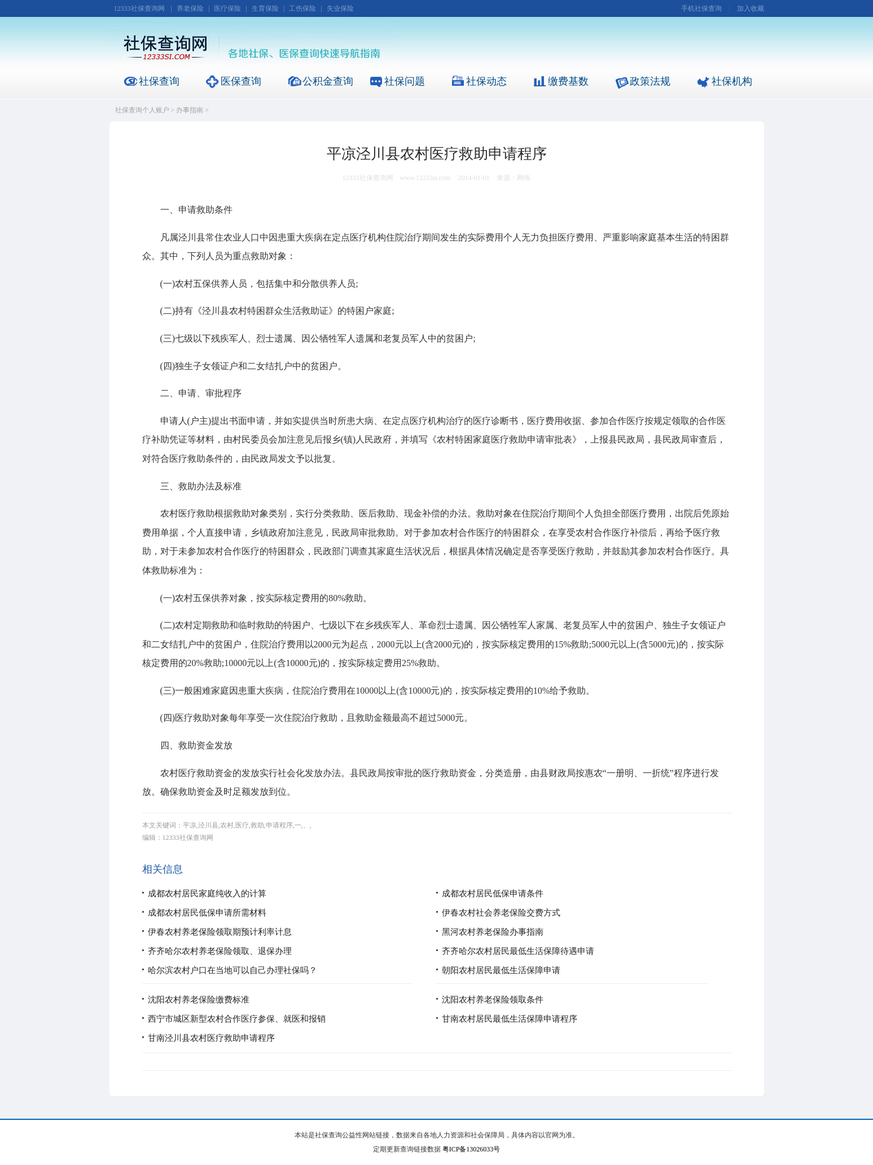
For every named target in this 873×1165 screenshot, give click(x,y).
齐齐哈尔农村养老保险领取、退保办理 (220, 951)
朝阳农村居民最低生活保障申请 (501, 970)
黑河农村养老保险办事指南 (492, 931)
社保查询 (159, 81)
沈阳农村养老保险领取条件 (492, 999)
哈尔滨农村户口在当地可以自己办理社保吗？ (232, 970)
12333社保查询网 (139, 8)
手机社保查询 (701, 8)
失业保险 (340, 8)
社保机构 (732, 81)
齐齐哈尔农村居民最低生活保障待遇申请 (518, 951)
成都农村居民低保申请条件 (492, 893)
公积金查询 (327, 81)
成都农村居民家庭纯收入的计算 (207, 893)
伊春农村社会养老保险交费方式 (501, 912)
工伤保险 (302, 8)
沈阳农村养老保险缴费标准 (198, 999)
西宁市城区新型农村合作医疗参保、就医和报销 (237, 1018)
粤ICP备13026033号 (471, 1149)
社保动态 (486, 81)
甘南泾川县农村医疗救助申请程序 (211, 1038)
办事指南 (189, 110)
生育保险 (265, 8)
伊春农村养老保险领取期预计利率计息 (220, 931)
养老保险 (190, 8)
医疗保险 (227, 8)
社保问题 (404, 81)
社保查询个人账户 (142, 110)
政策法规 (650, 81)
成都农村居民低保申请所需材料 (207, 912)
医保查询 (241, 81)
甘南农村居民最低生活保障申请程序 (509, 1018)
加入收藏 (750, 8)
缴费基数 (568, 81)
